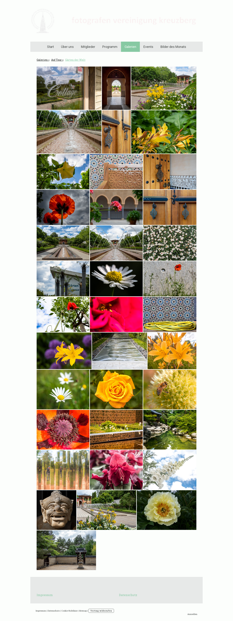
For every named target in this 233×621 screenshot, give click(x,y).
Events (148, 47)
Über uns (67, 47)
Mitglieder (88, 47)
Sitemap (83, 610)
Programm (109, 47)
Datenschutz (128, 595)
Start (50, 47)
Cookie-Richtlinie (69, 610)
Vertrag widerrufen (101, 610)
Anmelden (192, 614)
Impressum (45, 595)
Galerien (130, 47)
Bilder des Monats (173, 47)
